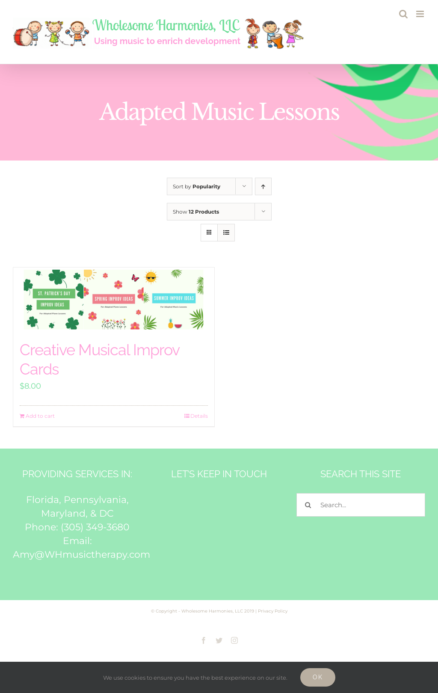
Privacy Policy (272, 611)
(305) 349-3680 (95, 527)
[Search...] (360, 505)
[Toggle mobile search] (403, 13)
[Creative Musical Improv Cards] (113, 300)
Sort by (196, 186)
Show (196, 211)
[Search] (308, 505)
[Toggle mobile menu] (420, 13)
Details (199, 416)
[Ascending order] (263, 186)
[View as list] (226, 232)
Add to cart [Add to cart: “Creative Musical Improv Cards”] (40, 416)
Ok (318, 677)
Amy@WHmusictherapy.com (81, 554)
